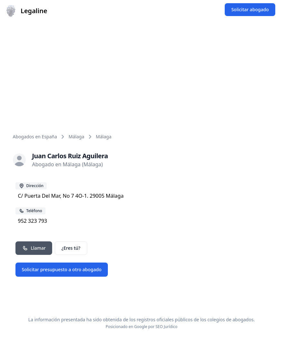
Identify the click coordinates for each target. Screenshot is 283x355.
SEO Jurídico (166, 326)
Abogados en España (35, 137)
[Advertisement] (141, 70)
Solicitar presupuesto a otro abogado (62, 269)
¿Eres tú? (70, 248)
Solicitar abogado (250, 9)
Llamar (34, 248)
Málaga (76, 137)
